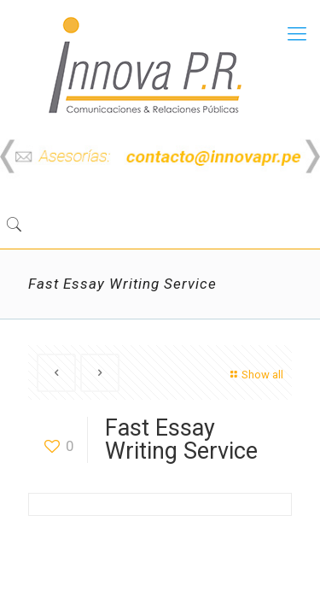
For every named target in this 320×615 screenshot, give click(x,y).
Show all (254, 374)
